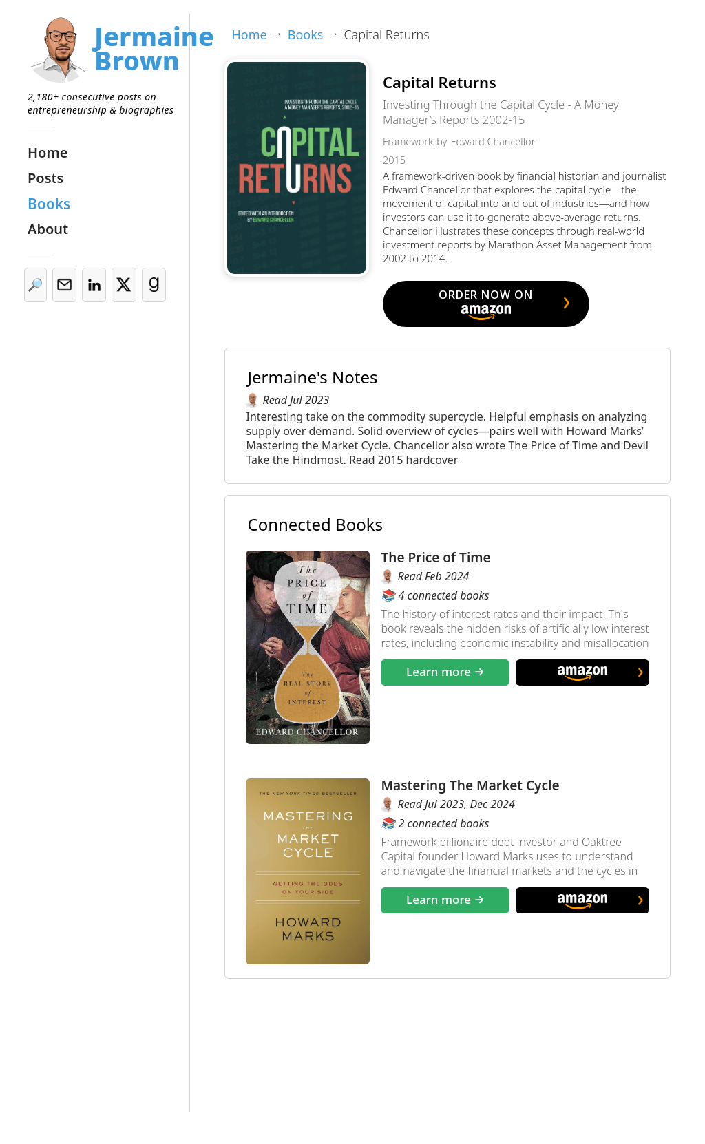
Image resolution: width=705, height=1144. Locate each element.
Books (49, 203)
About (48, 229)
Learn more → (445, 671)
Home (47, 152)
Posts (45, 178)
